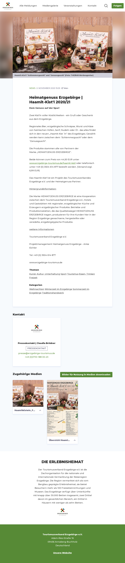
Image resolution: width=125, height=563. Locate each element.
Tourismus (72, 274)
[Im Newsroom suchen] (106, 6)
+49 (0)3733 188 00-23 (36, 357)
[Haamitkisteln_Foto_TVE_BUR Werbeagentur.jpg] (28, 393)
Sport (64, 274)
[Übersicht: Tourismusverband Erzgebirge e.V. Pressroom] (8, 5)
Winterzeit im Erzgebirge (58, 289)
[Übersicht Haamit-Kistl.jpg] (62, 408)
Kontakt (92, 5)
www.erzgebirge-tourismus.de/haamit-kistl (52, 163)
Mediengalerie (50, 5)
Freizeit (33, 277)
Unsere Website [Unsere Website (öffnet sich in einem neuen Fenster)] (62, 553)
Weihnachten (36, 289)
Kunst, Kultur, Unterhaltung (44, 274)
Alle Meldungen (28, 5)
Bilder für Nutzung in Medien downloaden (86, 374)
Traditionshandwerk (53, 293)
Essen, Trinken (87, 274)
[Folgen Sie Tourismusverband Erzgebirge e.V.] (118, 5)
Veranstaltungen (73, 5)
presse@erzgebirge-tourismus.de (36, 353)
